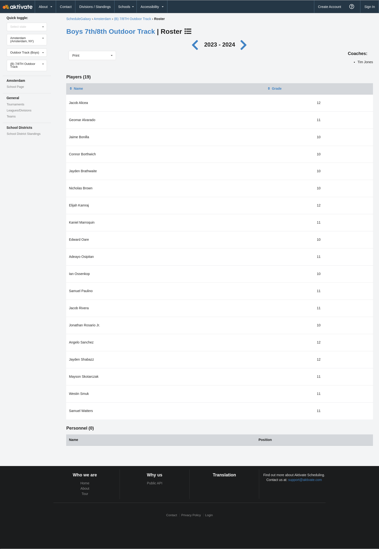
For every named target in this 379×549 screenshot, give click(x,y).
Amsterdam (102, 19)
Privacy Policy (191, 515)
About (84, 488)
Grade (274, 88)
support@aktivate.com (305, 480)
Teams (11, 116)
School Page (15, 87)
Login (209, 515)
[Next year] (244, 44)
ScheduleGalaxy (78, 19)
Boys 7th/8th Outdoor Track (110, 31)
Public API (154, 483)
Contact (66, 7)
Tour (85, 494)
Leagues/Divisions (19, 110)
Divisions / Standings (95, 7)
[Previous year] (196, 44)
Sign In (369, 7)
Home (84, 483)
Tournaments (15, 104)
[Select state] (27, 27)
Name (76, 88)
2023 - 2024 (219, 44)
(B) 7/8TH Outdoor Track (132, 19)
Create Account (329, 7)
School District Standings (24, 134)
